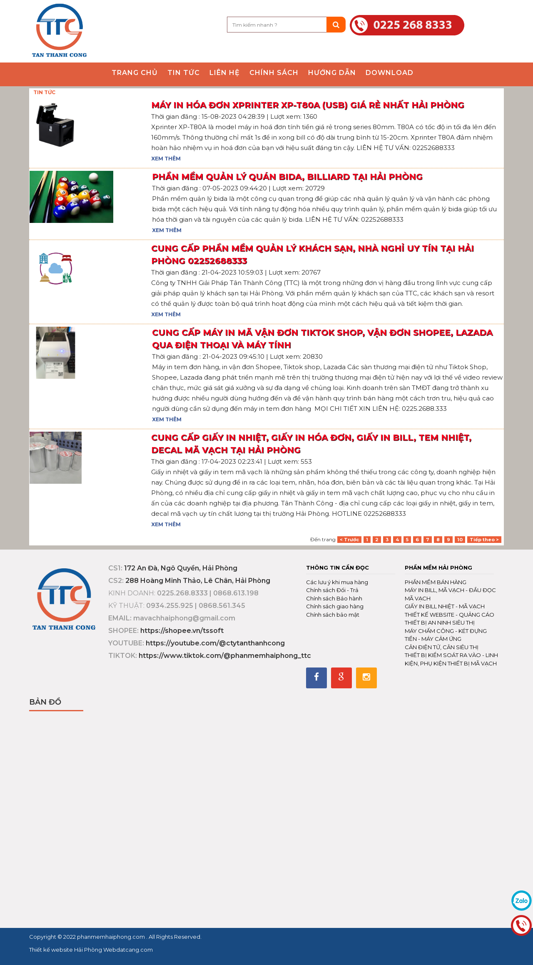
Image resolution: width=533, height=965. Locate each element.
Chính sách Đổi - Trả (332, 590)
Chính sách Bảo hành (334, 598)
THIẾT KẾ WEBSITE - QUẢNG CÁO (449, 614)
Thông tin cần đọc (337, 567)
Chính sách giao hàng (335, 606)
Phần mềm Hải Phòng (438, 567)
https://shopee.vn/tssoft (182, 631)
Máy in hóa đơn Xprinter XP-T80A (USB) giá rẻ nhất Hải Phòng (307, 105)
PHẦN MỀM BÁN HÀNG (435, 582)
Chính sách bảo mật (332, 614)
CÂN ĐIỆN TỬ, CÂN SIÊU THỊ (441, 647)
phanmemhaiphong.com (111, 936)
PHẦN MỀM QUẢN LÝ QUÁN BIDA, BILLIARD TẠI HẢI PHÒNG (287, 177)
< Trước (349, 539)
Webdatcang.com (127, 949)
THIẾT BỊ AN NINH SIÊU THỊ (440, 622)
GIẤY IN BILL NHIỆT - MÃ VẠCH (445, 606)
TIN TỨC (44, 92)
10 (460, 539)
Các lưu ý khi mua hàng (337, 582)
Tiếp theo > (484, 539)
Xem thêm (166, 158)
